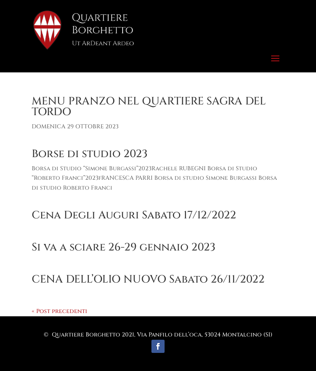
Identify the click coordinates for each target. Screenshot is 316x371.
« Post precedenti (59, 311)
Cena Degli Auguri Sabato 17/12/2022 (134, 215)
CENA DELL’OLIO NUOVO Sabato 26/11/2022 (148, 279)
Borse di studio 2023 (90, 154)
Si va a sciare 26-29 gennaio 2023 (124, 247)
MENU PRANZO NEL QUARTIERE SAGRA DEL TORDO (149, 106)
